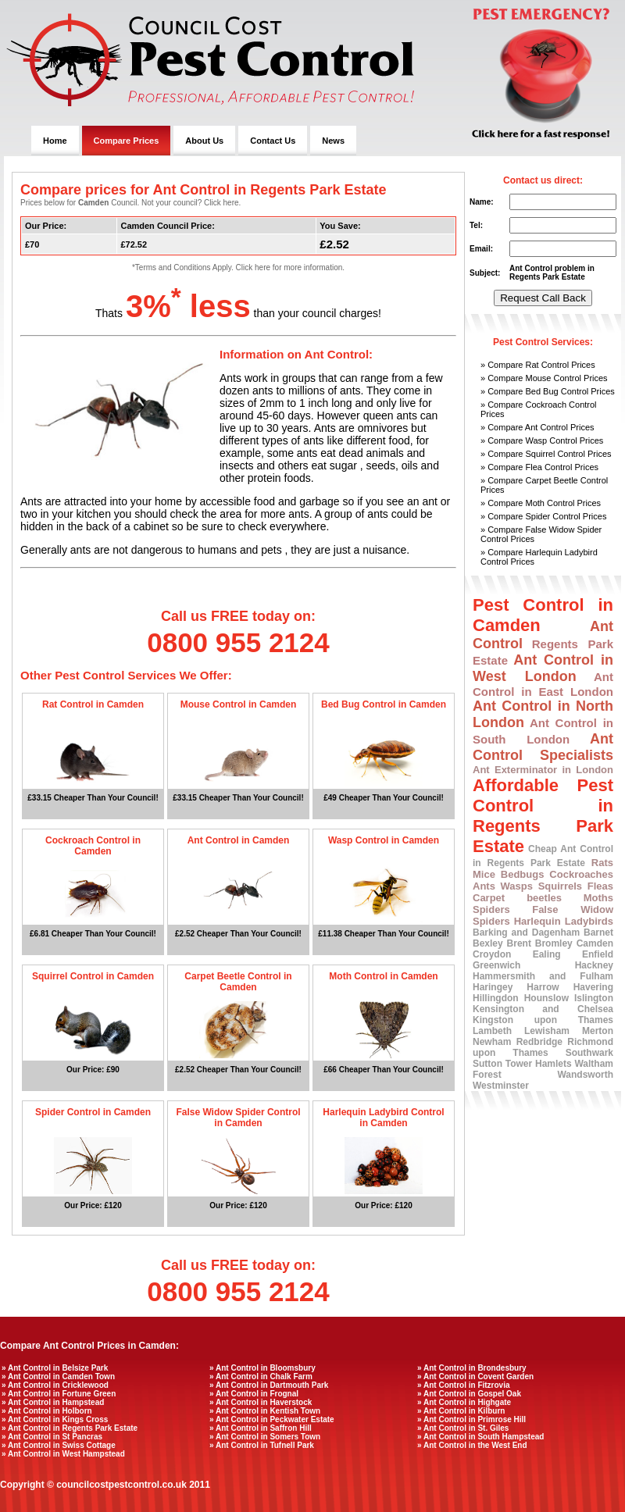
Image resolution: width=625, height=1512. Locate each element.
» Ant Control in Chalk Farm (260, 1376)
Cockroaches (581, 874)
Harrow (543, 987)
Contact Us (272, 140)
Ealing (547, 954)
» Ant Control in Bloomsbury (262, 1368)
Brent (519, 943)
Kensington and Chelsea (543, 1009)
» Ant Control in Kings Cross (55, 1419)
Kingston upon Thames (543, 1020)
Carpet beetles (517, 898)
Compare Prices (126, 140)
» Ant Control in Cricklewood (55, 1385)
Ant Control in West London (543, 668)
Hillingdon (496, 998)
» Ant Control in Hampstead (53, 1402)
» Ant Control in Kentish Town (264, 1411)
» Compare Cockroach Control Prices (538, 409)
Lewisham (547, 1030)
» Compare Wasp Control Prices (541, 440)
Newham (492, 1041)
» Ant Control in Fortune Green (59, 1393)
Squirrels (560, 886)
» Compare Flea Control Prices (539, 467)
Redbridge (539, 1041)
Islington (593, 998)
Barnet (598, 932)
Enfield (597, 954)
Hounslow (546, 998)
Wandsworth (585, 1074)
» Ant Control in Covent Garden (475, 1376)
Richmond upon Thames (543, 1047)
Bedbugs (523, 874)
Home (55, 140)
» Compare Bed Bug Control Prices (547, 391)
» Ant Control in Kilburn (461, 1411)
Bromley (554, 943)
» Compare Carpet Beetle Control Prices (544, 485)
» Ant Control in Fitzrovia (463, 1385)
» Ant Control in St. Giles (463, 1428)
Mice (484, 874)
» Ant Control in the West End (472, 1445)
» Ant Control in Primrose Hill (471, 1419)
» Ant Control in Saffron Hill (260, 1428)
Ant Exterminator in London (543, 770)
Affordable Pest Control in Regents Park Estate (543, 816)
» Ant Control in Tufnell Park (261, 1445)
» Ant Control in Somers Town (264, 1436)
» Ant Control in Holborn (47, 1411)
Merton (597, 1030)
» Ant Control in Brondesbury (472, 1368)
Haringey (492, 987)
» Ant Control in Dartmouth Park (268, 1385)
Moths (598, 898)
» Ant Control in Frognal (253, 1393)
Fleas (600, 886)
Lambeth (492, 1030)
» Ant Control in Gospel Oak (469, 1393)
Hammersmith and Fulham (543, 976)
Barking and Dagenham (526, 932)
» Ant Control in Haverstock (260, 1402)
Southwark (589, 1052)
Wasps (517, 886)
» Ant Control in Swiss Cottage (59, 1445)
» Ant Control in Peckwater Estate (271, 1419)
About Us (204, 140)
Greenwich (496, 965)
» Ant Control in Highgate (464, 1402)
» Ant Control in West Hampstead (63, 1454)
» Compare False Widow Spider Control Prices (541, 534)
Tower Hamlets (538, 1063)
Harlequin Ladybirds (563, 921)
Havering (593, 987)
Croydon (492, 954)
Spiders (491, 909)
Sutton (487, 1063)
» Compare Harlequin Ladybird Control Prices (539, 556)
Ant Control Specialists (543, 747)
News (333, 140)
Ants (484, 886)
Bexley (488, 943)
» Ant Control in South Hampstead (480, 1436)
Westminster (501, 1085)
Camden (595, 943)
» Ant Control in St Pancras (52, 1436)
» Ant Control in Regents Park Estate (70, 1428)
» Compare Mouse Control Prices (544, 378)
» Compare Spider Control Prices (543, 516)
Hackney (594, 965)
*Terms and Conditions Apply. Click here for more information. (238, 267)
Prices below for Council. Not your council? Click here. (130, 202)
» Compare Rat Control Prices (537, 364)
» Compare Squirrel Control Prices (546, 453)
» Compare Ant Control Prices (537, 427)
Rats (602, 862)
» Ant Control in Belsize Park (55, 1368)
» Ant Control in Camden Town (58, 1376)
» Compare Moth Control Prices (540, 503)
